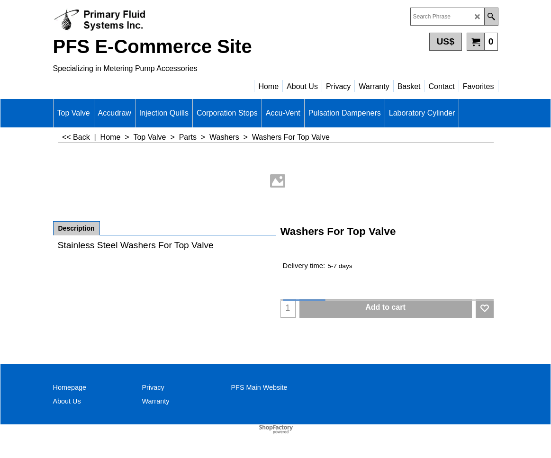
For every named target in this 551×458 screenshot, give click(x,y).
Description (76, 228)
